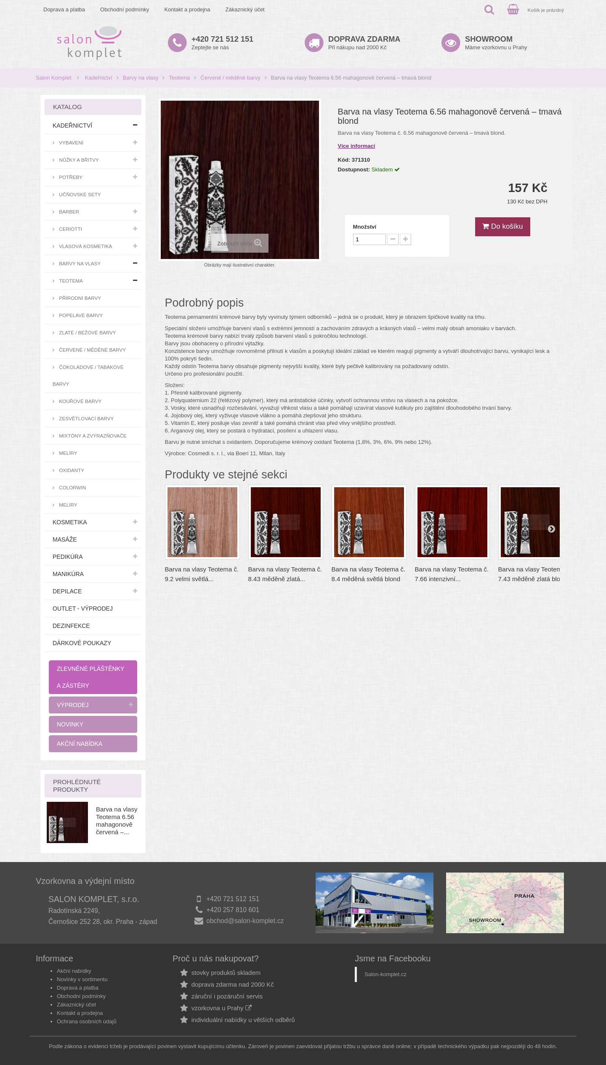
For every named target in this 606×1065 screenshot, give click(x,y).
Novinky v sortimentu (82, 979)
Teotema (179, 78)
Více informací (356, 146)
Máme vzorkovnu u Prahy (496, 43)
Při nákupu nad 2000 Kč (364, 43)
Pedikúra (68, 556)
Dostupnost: (354, 169)
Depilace (67, 591)
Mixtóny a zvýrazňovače (92, 435)
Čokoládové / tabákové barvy (88, 375)
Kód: (344, 160)
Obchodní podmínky (124, 9)
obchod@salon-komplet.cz (245, 920)
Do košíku (502, 226)
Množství (365, 227)
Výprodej (72, 705)
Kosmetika (70, 522)
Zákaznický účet (245, 9)
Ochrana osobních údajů (87, 1021)
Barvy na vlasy (141, 78)
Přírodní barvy (79, 298)
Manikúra (68, 574)
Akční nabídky (74, 971)
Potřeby (70, 177)
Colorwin (72, 487)
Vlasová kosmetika (85, 246)
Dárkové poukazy (82, 643)
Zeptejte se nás (222, 43)
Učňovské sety (79, 194)
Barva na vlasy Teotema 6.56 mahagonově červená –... (116, 820)
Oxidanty (71, 470)
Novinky (70, 724)
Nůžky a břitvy (78, 160)
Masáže (65, 539)
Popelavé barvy (80, 315)
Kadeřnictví (98, 78)
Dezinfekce (71, 625)
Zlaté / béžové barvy (87, 332)
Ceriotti (70, 229)
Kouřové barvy (79, 401)
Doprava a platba (64, 9)
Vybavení (70, 142)
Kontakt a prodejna (187, 9)
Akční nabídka (79, 743)
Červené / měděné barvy (230, 78)
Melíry (67, 453)
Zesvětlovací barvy (86, 418)
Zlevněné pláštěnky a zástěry (90, 677)
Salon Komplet (54, 78)
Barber (68, 211)
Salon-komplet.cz (385, 974)
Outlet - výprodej (83, 608)
